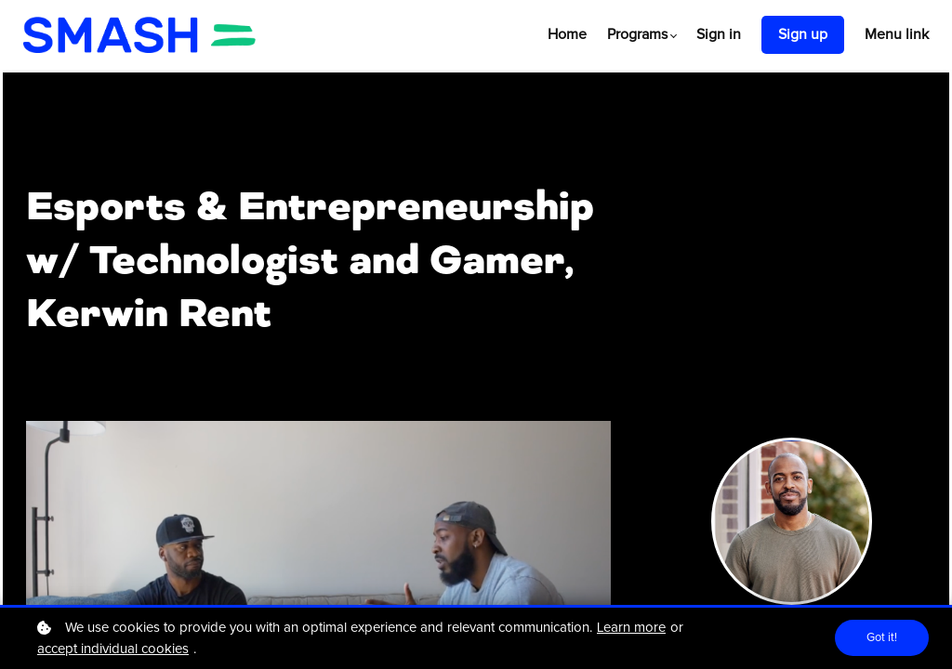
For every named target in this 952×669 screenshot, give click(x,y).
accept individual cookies (113, 649)
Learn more (631, 628)
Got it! (880, 638)
